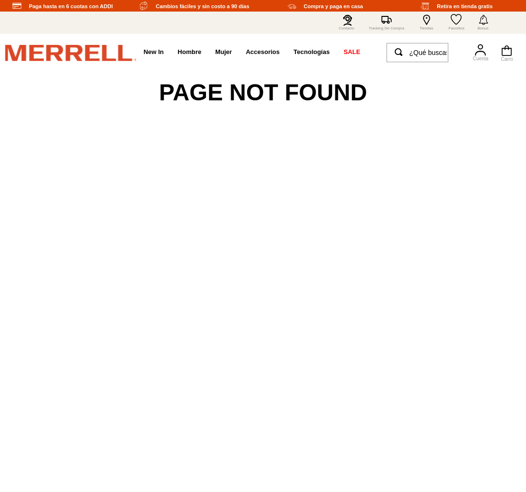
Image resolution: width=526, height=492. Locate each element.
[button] (483, 22)
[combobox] (417, 54)
